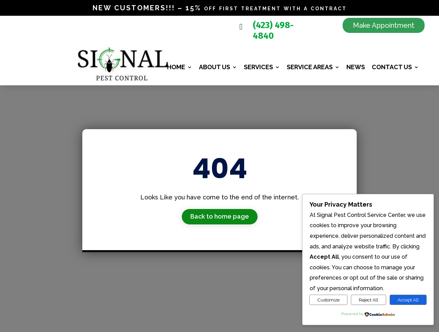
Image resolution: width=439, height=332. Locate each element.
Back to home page (219, 216)
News (355, 67)
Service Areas (310, 67)
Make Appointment (383, 25)
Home (176, 67)
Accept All (408, 300)
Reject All (368, 300)
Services (258, 67)
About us (214, 67)
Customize (328, 300)
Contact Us (392, 67)
